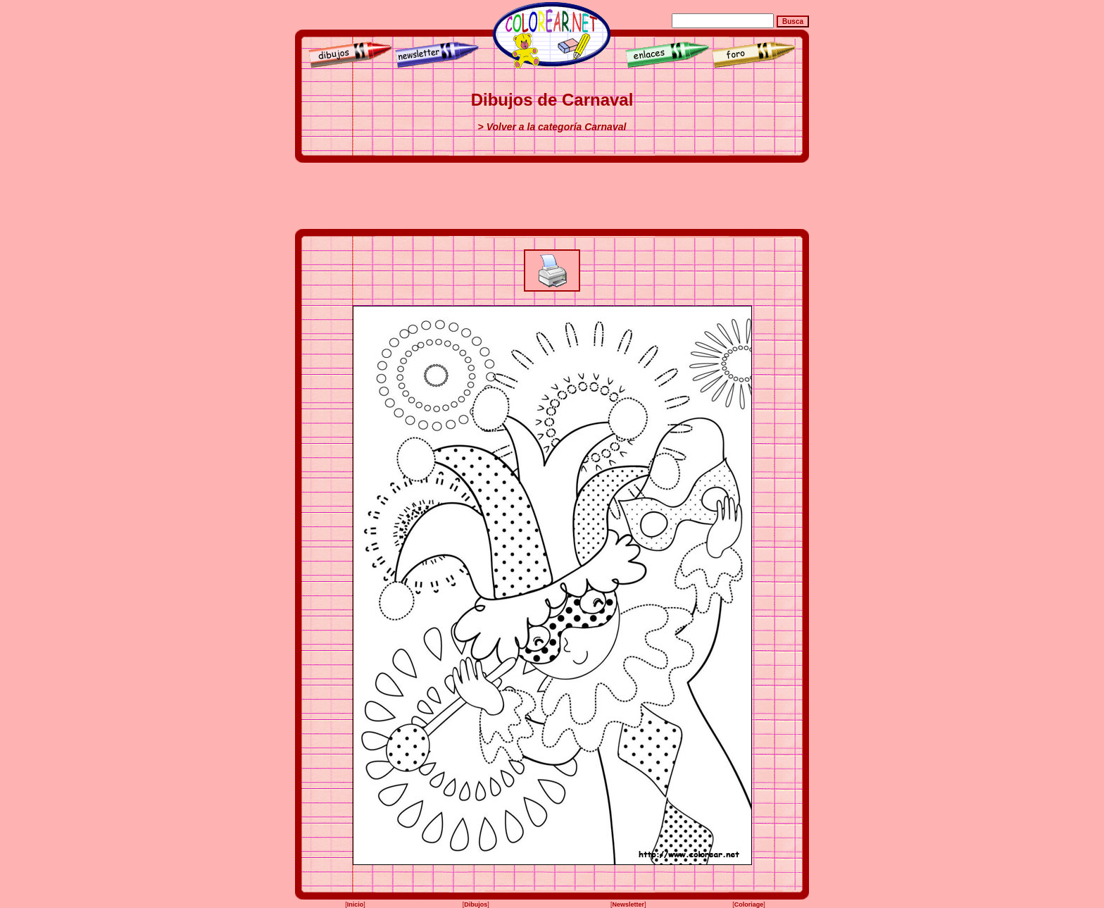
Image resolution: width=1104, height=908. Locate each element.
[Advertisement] (552, 196)
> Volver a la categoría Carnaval (552, 126)
